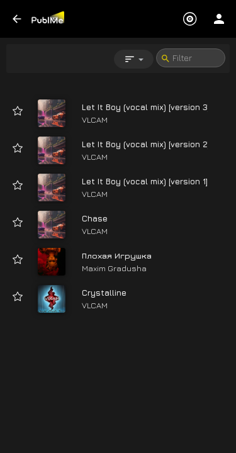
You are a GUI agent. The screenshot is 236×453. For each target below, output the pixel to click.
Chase (95, 218)
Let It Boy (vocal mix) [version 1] (145, 181)
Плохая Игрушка (117, 255)
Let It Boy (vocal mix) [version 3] (146, 107)
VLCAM (95, 120)
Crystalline (104, 293)
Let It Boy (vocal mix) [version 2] (146, 144)
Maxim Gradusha (114, 268)
